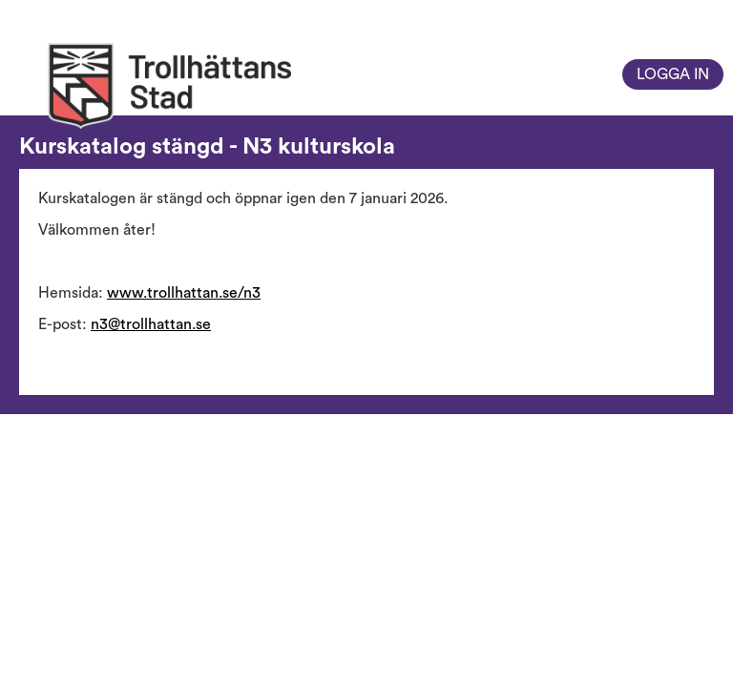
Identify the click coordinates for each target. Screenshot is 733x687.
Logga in (673, 74)
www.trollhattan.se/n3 (184, 293)
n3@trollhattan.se (151, 324)
